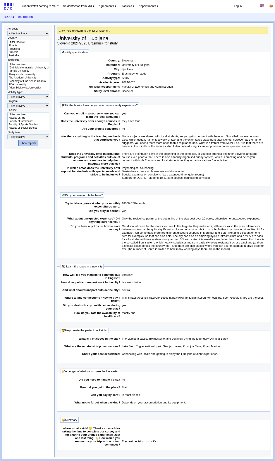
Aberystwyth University (28, 74)
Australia (28, 55)
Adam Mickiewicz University (28, 87)
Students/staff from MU (77, 6)
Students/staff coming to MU (38, 6)
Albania (28, 45)
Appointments (147, 6)
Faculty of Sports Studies (28, 124)
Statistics (126, 6)
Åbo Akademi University (28, 77)
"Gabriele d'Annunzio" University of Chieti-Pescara (28, 67)
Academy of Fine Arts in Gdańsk (28, 81)
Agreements (106, 6)
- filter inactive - (28, 42)
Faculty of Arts (28, 117)
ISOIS (8, 17)
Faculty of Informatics (28, 121)
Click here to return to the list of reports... (84, 30)
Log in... (239, 6)
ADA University (28, 84)
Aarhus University (28, 71)
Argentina (28, 49)
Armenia (28, 52)
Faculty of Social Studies (28, 127)
